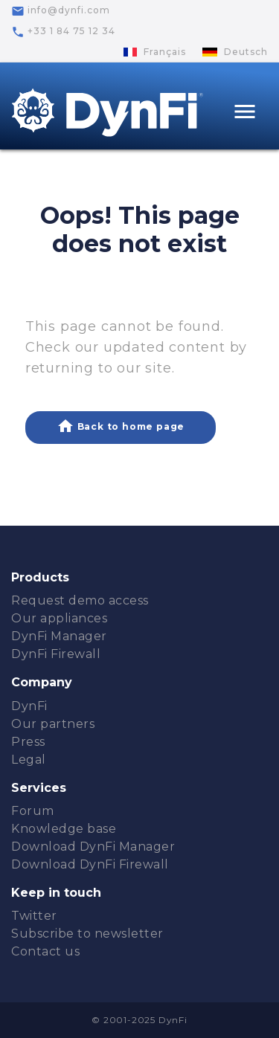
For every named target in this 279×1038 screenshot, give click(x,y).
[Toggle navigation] (245, 113)
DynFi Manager (59, 636)
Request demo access (80, 600)
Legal (28, 759)
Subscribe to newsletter (87, 933)
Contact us (45, 951)
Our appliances (59, 618)
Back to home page (121, 426)
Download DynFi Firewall (90, 864)
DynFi (29, 706)
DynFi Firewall (55, 654)
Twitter (34, 916)
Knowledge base (63, 829)
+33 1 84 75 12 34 (63, 32)
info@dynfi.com (60, 11)
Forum (32, 811)
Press (28, 742)
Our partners (52, 724)
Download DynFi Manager (93, 846)
